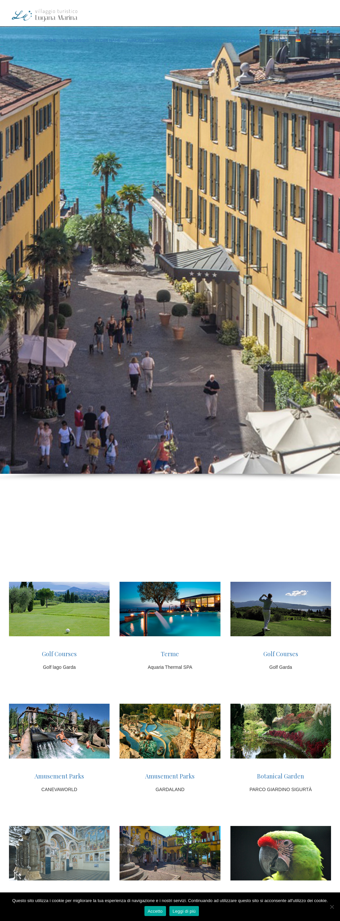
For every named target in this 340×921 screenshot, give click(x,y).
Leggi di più (184, 911)
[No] (331, 906)
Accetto (155, 911)
